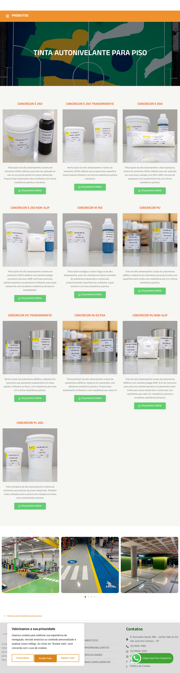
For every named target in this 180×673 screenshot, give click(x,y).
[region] (45, 645)
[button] (6, 565)
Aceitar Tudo (69, 658)
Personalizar (22, 658)
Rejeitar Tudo (45, 658)
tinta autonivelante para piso (24, 615)
